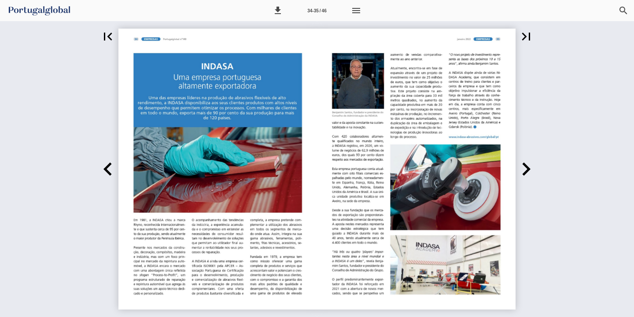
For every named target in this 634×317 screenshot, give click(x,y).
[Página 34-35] (317, 10)
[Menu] (356, 10)
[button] (277, 10)
